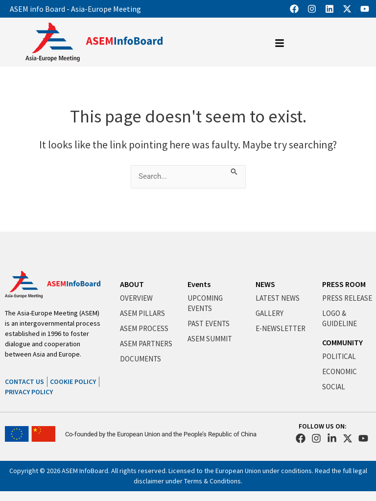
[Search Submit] (234, 170)
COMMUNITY (342, 342)
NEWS (265, 284)
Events (199, 284)
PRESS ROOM (344, 284)
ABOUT (132, 284)
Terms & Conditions (212, 481)
